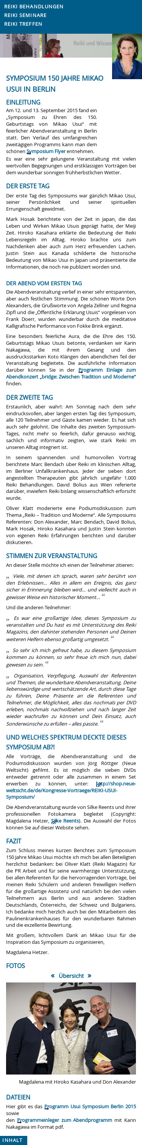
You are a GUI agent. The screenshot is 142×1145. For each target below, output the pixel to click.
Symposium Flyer (46, 151)
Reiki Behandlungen (34, 6)
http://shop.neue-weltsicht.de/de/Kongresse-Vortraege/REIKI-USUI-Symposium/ (71, 791)
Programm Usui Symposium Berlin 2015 (90, 1106)
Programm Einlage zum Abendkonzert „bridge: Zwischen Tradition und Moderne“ (71, 373)
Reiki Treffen (23, 24)
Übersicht (71, 975)
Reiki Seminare (25, 15)
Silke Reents (65, 821)
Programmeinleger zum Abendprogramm (64, 1120)
